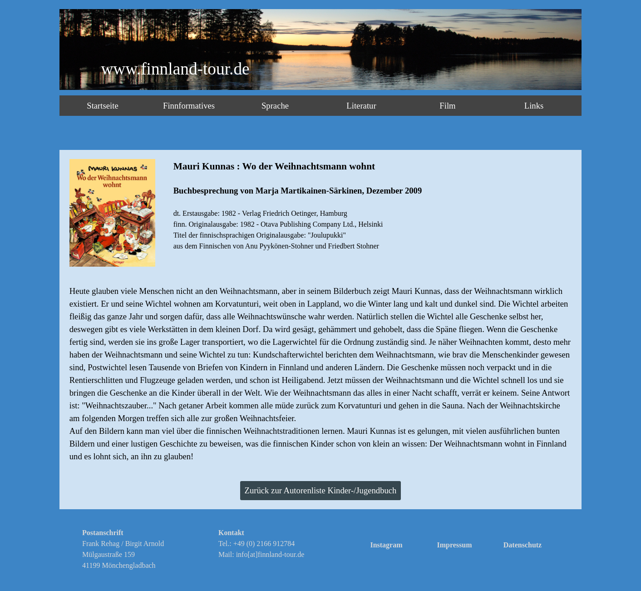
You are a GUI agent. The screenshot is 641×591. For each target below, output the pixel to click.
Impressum (454, 545)
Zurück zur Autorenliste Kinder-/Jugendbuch (321, 490)
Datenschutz (522, 545)
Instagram (386, 545)
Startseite (102, 105)
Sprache (275, 105)
